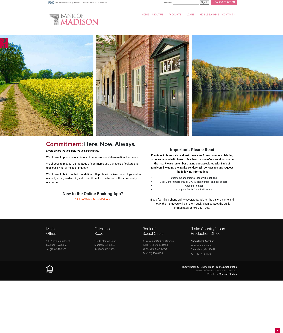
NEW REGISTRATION (224, 1)
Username (181, 2)
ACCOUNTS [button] (175, 14)
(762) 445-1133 (201, 253)
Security (194, 266)
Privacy (185, 266)
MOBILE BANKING (209, 14)
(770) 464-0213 (153, 253)
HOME (145, 14)
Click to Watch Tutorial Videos (93, 199)
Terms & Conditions (226, 266)
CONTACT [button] (228, 14)
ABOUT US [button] (158, 14)
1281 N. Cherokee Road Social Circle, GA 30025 (158, 245)
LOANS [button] (191, 14)
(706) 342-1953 (56, 249)
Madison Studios (228, 274)
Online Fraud (207, 266)
